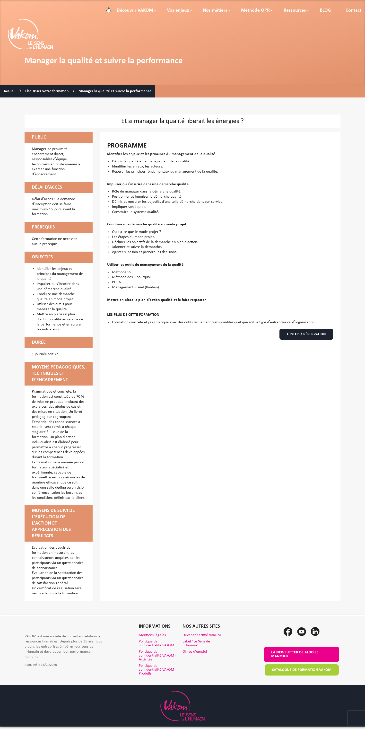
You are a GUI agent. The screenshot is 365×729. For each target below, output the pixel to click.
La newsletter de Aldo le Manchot (294, 654)
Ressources (295, 10)
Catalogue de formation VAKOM (301, 670)
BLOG (325, 10)
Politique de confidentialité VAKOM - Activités (157, 655)
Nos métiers (215, 10)
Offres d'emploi (194, 652)
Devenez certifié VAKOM (201, 635)
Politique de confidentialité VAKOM (156, 643)
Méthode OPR (255, 10)
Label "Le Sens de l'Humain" (196, 643)
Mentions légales (152, 635)
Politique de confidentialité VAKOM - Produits (157, 670)
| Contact (351, 10)
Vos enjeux (178, 10)
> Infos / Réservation (306, 334)
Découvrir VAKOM (135, 10)
